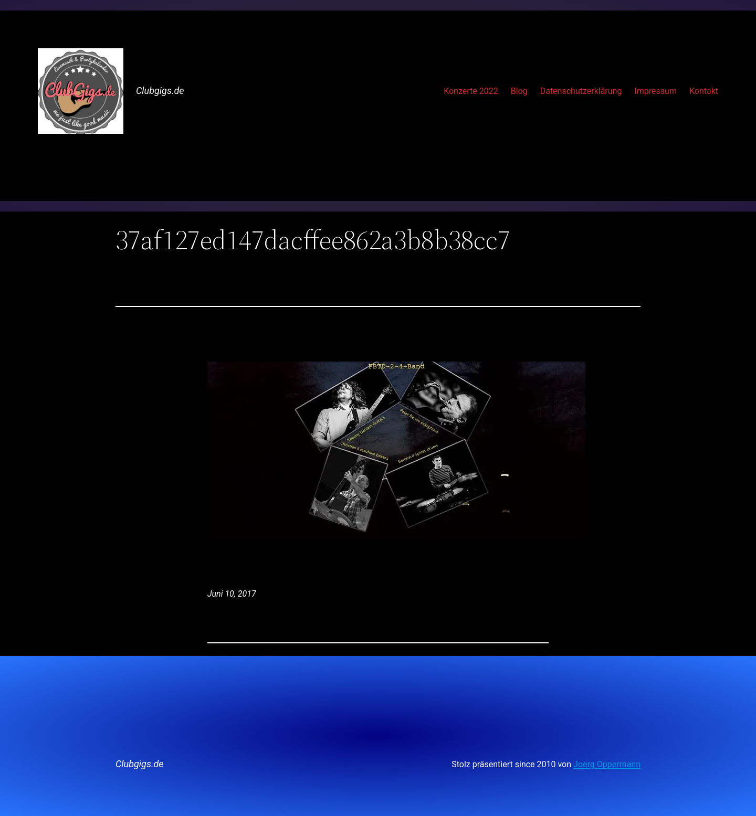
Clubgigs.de (160, 90)
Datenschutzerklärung (581, 91)
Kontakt (703, 91)
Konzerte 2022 (471, 91)
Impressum (655, 91)
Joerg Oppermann (606, 764)
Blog (519, 91)
